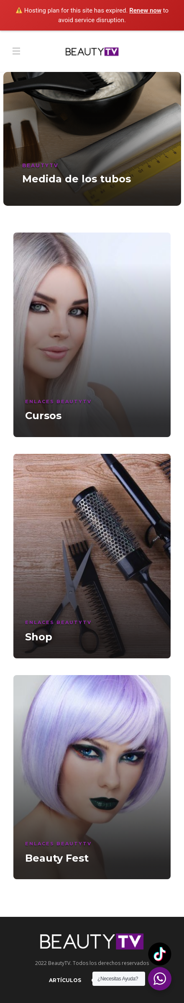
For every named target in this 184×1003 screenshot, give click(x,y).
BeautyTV (40, 165)
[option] (92, 139)
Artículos (65, 980)
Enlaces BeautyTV (58, 401)
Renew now (145, 10)
